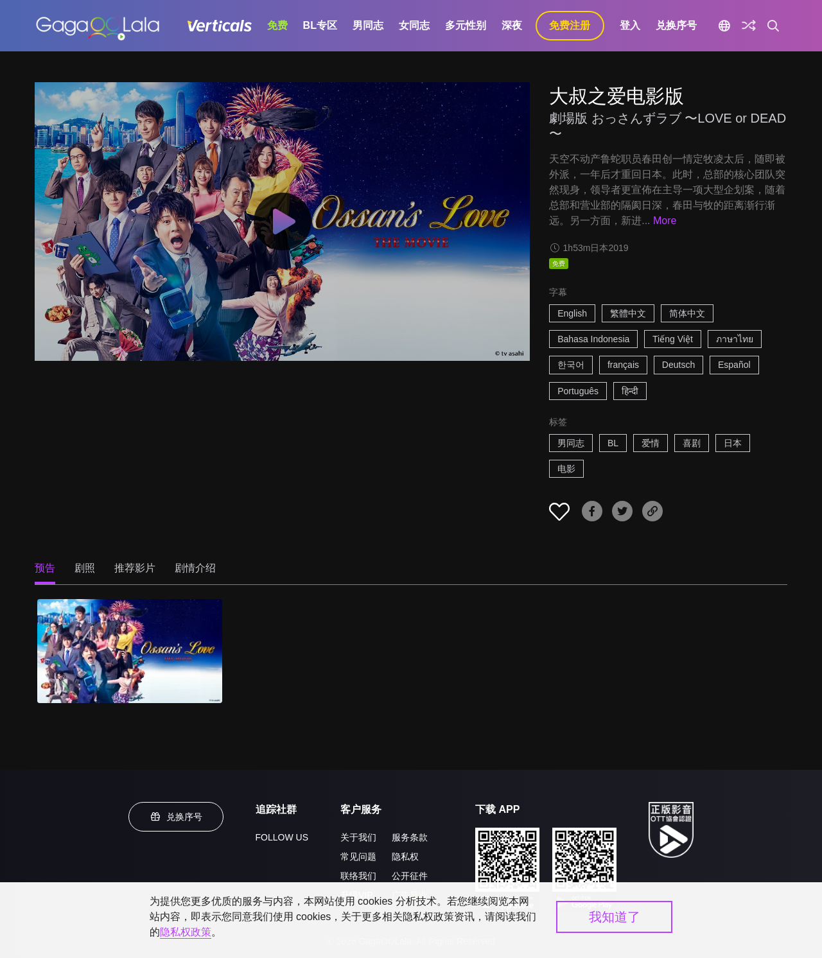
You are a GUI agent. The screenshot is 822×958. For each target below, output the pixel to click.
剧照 (84, 567)
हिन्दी (630, 391)
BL (613, 443)
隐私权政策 (185, 932)
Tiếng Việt (672, 339)
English (572, 313)
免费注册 (569, 25)
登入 (630, 25)
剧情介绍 (195, 567)
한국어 (570, 365)
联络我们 (358, 876)
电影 (566, 469)
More (664, 220)
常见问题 (358, 856)
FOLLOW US (282, 837)
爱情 (651, 443)
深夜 (512, 25)
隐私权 (405, 856)
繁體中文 (628, 313)
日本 (733, 443)
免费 (277, 25)
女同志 (414, 25)
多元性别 (465, 25)
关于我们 (358, 837)
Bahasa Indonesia (593, 339)
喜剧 (692, 443)
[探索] (749, 25)
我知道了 (614, 917)
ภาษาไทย (734, 339)
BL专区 (320, 25)
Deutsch (678, 365)
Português (578, 391)
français (623, 365)
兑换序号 (676, 25)
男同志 (368, 25)
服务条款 (410, 837)
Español (734, 365)
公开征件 (410, 876)
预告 (45, 567)
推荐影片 (134, 567)
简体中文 (687, 313)
